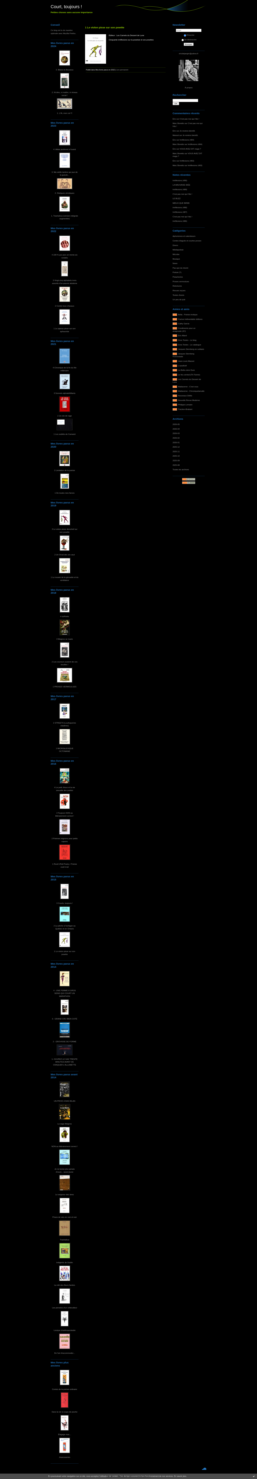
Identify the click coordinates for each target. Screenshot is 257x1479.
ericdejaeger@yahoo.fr (188, 53)
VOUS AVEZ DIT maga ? (190, 149)
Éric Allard (182, 335)
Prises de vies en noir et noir (64, 1217)
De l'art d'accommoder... (64, 1353)
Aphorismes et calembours (184, 236)
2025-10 (176, 456)
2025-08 (176, 465)
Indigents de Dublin (64, 1262)
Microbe (176, 254)
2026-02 (176, 438)
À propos (188, 87)
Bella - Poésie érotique (188, 314)
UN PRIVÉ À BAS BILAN (64, 1101)
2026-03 (176, 433)
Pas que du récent (180, 268)
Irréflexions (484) (187, 140)
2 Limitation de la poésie (64, 470)
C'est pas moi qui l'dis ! (189, 119)
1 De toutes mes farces (65, 493)
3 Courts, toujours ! (64, 903)
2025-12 (176, 447)
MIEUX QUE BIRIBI (181, 203)
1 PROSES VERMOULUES (64, 687)
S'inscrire (189, 35)
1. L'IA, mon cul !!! (64, 113)
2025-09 (176, 460)
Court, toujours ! (66, 6)
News (175, 263)
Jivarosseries (64, 1457)
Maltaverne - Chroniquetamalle (191, 391)
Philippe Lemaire (185, 405)
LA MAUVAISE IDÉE (181, 185)
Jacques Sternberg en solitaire (191, 349)
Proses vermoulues (181, 281)
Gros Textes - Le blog (187, 340)
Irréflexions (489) (180, 189)
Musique (176, 259)
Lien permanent (122, 70)
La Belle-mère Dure (186, 370)
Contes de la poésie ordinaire (64, 1389)
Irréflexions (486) (180, 221)
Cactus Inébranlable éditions (190, 319)
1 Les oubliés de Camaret (65, 434)
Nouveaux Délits (185, 396)
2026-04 (176, 429)
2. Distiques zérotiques (64, 193)
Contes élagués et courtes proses (187, 241)
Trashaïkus (64, 1240)
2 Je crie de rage (64, 416)
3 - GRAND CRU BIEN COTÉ (64, 1019)
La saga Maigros (65, 1124)
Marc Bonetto (178, 123)
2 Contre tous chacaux (64, 306)
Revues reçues (179, 290)
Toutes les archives (181, 469)
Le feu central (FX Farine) (189, 375)
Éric (174, 119)
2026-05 (176, 424)
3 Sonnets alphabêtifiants (64, 393)
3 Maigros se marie (64, 639)
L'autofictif (182, 366)
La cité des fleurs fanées (64, 1285)
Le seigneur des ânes (64, 1194)
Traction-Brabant (185, 409)
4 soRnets (64, 616)
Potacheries (178, 277)
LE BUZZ (176, 198)
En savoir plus (180, 1476)
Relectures (177, 286)
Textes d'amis (178, 295)
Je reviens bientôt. (187, 131)
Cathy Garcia (183, 323)
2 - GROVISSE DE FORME (64, 1041)
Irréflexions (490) (180, 180)
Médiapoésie (178, 250)
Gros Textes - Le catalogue (189, 345)
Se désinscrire (189, 39)
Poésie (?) (177, 272)
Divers (175, 245)
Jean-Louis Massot (186, 361)
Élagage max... (64, 1434)
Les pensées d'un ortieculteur (64, 1308)
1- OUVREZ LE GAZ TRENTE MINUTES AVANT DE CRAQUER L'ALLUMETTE (65, 1062)
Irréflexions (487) (180, 212)
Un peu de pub (179, 299)
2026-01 (176, 442)
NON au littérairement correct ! (64, 1146)
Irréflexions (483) (187, 161)
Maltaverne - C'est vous (188, 387)
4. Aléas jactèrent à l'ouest (64, 149)
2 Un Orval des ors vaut (64, 555)
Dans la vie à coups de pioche (65, 1412)
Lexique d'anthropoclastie (65, 1330)
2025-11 (176, 451)
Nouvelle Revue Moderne (189, 400)
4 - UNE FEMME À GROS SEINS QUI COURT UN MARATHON (64, 993)
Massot (176, 135)
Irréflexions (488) (180, 207)
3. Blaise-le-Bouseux (64, 70)
